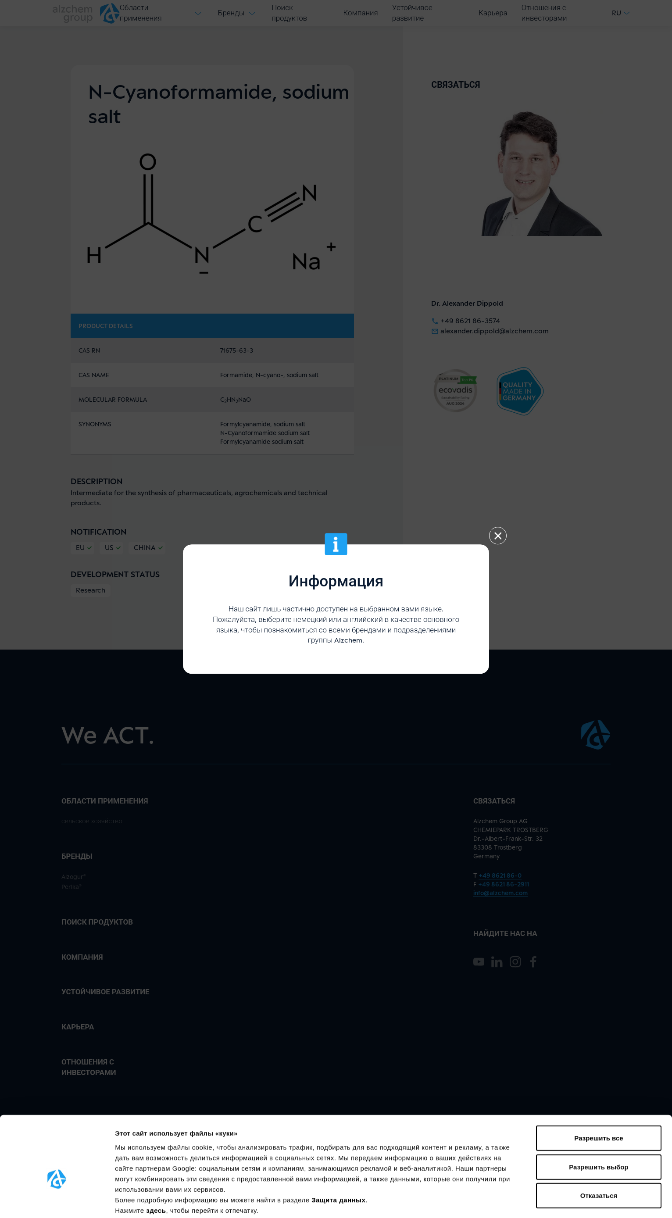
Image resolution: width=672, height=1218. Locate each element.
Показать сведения (147, 1200)
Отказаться (598, 1144)
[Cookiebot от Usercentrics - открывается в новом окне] (56, 1200)
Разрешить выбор (598, 1116)
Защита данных (338, 1148)
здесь (156, 1159)
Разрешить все (598, 1087)
